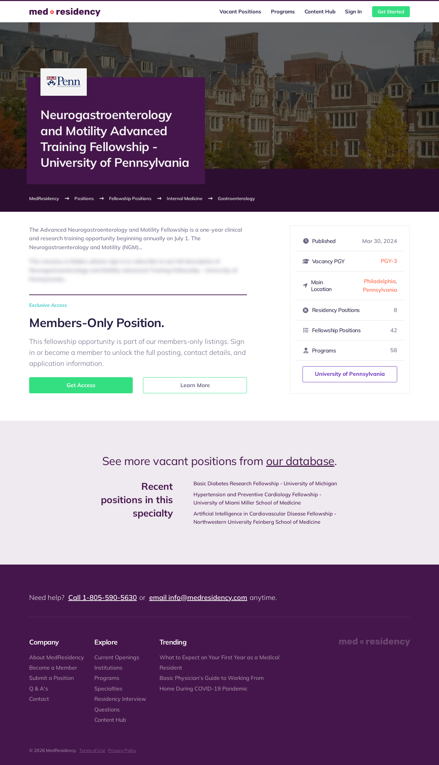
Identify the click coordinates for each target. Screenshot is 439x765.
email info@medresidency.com (198, 597)
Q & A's (38, 688)
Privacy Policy (122, 750)
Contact (39, 698)
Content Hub (320, 11)
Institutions (108, 667)
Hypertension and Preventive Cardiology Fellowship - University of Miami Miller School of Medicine (257, 498)
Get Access (81, 385)
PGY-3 (389, 260)
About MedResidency (56, 657)
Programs (283, 11)
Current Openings (116, 657)
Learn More (195, 385)
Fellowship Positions (130, 198)
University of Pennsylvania (350, 373)
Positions (84, 198)
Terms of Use (92, 750)
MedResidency (44, 198)
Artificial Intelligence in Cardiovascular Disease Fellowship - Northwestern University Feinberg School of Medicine (264, 517)
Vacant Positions (240, 11)
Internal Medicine (184, 198)
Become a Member (53, 667)
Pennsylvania (380, 289)
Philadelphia (380, 281)
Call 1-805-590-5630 (102, 597)
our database (300, 461)
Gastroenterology (236, 198)
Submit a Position (51, 677)
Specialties (108, 688)
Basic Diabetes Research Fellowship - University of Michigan (265, 483)
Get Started (391, 12)
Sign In (353, 11)
